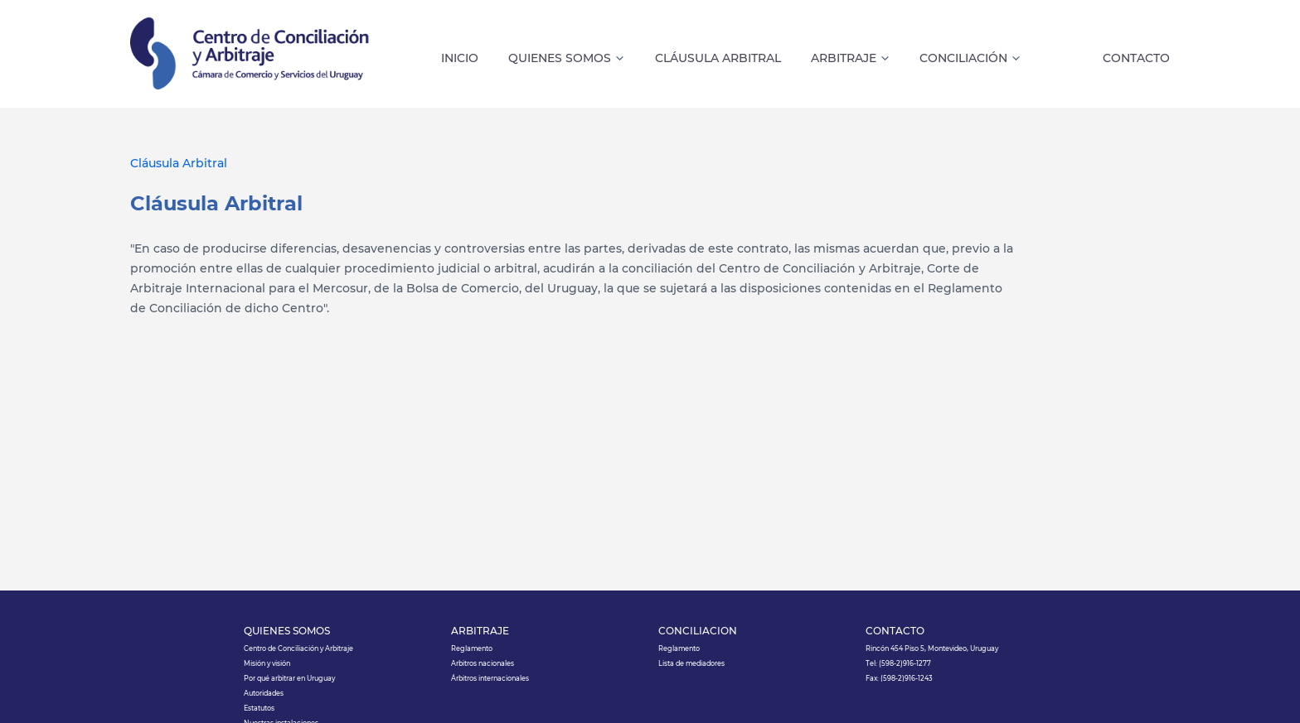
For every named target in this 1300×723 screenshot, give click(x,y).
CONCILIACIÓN (697, 631)
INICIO (459, 58)
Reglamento (471, 648)
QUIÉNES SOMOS (287, 631)
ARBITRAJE (480, 631)
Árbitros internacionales (490, 678)
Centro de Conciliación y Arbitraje (298, 648)
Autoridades (264, 693)
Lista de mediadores (691, 663)
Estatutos (259, 708)
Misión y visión (267, 663)
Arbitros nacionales (482, 663)
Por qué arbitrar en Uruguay (289, 678)
